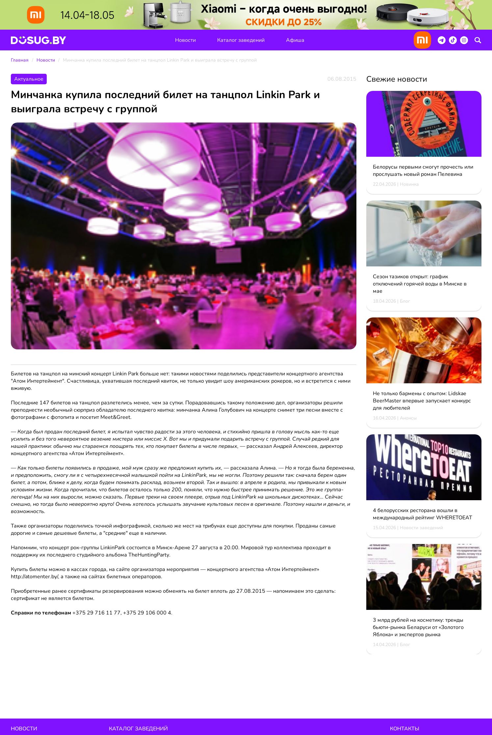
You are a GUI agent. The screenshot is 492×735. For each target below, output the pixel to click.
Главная (20, 60)
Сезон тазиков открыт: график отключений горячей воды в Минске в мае (420, 284)
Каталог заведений (241, 40)
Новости (185, 40)
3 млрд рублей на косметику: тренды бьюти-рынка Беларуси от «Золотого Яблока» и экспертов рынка (418, 628)
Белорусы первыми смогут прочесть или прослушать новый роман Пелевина (423, 171)
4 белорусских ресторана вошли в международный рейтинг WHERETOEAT (422, 514)
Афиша (295, 40)
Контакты (404, 729)
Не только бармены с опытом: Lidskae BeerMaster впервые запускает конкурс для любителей (422, 401)
